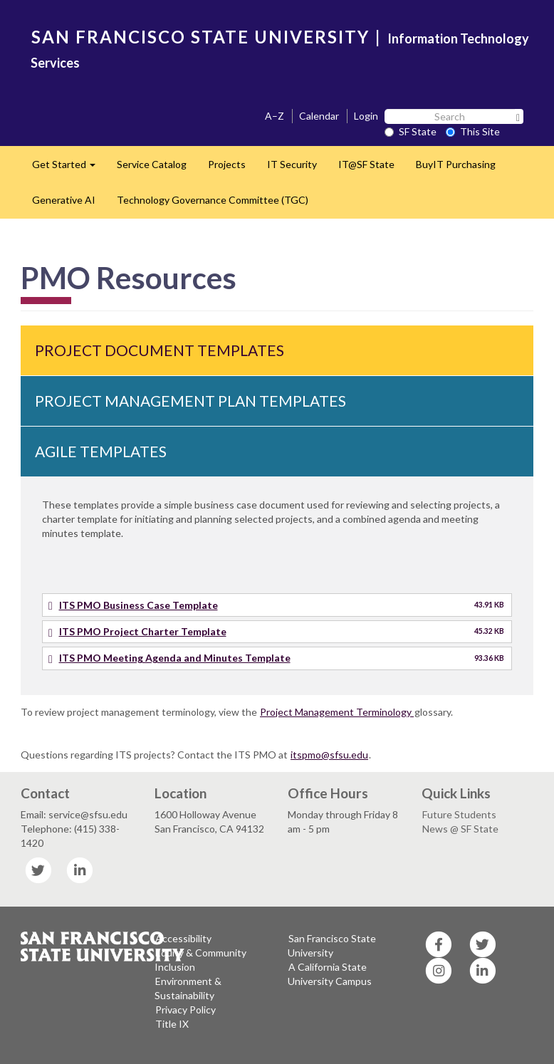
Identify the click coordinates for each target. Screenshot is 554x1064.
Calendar (319, 116)
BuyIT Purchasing (456, 164)
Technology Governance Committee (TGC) (212, 200)
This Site (473, 131)
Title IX (172, 1024)
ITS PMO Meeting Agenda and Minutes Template (175, 658)
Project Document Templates (159, 350)
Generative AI (63, 200)
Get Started (69, 168)
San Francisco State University (332, 945)
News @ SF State (460, 829)
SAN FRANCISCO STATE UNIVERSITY (200, 36)
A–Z (274, 116)
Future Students (459, 814)
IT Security (292, 164)
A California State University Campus (330, 974)
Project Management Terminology (337, 712)
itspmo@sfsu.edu (329, 755)
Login (366, 116)
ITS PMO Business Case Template (138, 605)
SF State (411, 131)
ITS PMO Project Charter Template (142, 631)
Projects (227, 164)
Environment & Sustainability (188, 988)
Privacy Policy (185, 1009)
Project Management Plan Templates (190, 401)
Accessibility (183, 938)
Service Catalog (152, 164)
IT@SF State (366, 164)
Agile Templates (101, 451)
